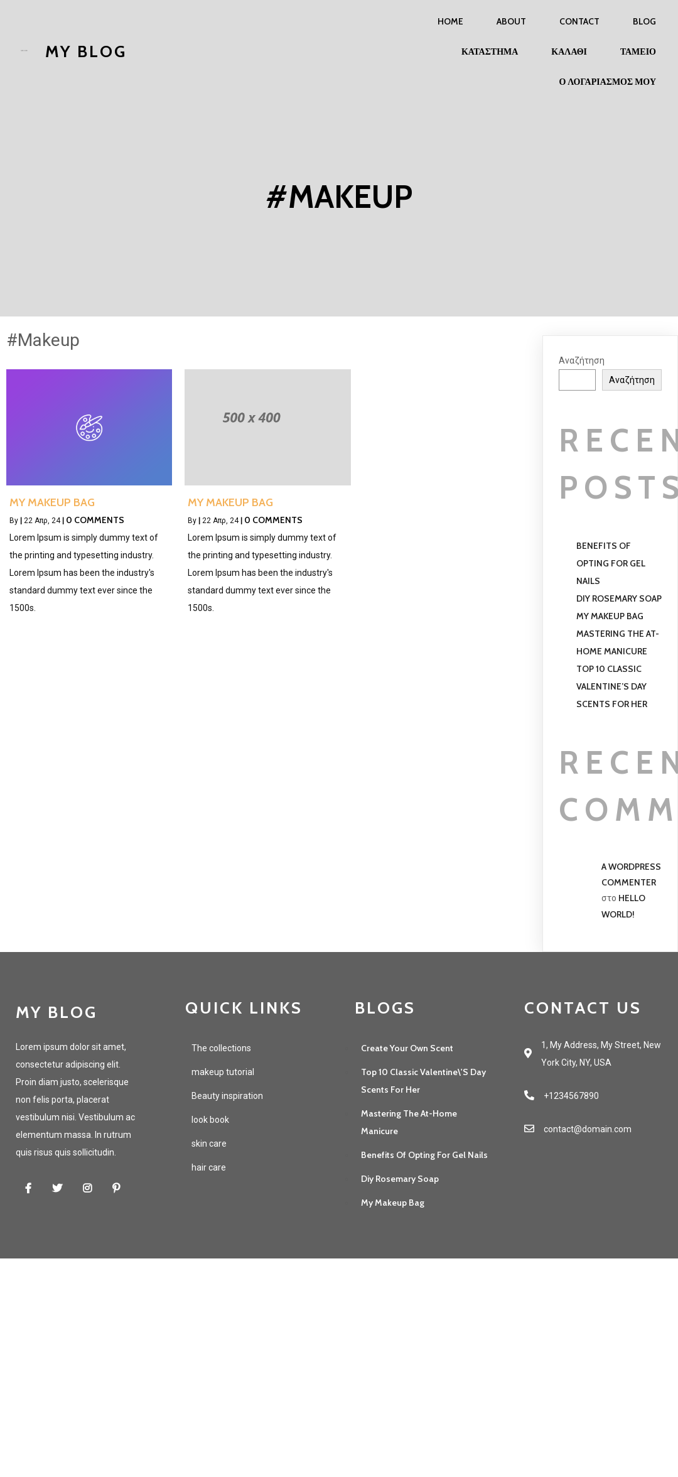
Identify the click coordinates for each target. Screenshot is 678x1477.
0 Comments (95, 520)
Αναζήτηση (582, 360)
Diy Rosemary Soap (619, 598)
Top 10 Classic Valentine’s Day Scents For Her (611, 686)
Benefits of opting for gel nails (610, 563)
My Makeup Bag (609, 616)
